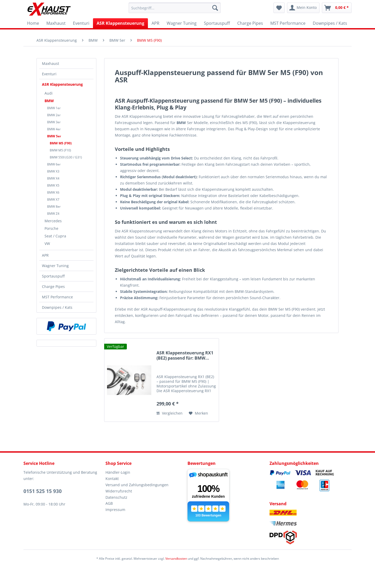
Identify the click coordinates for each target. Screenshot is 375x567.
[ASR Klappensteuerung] (120, 23)
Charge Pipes (53, 286)
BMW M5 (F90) (61, 143)
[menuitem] (175, 8)
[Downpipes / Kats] (330, 23)
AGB (109, 503)
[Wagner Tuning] (181, 23)
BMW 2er (54, 115)
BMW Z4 (53, 213)
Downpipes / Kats (57, 307)
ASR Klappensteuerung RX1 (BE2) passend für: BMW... (185, 355)
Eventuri (49, 73)
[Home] (33, 23)
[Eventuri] (81, 23)
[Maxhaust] (56, 23)
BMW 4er (54, 129)
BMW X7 (53, 199)
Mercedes (53, 220)
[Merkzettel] (279, 8)
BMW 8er (54, 206)
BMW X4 (53, 178)
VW (47, 243)
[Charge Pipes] (250, 23)
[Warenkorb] (337, 8)
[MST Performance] (288, 23)
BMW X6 (53, 192)
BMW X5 (53, 185)
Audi (49, 93)
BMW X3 (53, 171)
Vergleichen (170, 413)
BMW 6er (54, 164)
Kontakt (112, 478)
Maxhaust (50, 63)
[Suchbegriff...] (175, 8)
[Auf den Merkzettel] (198, 413)
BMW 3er (54, 122)
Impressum (115, 509)
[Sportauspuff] (217, 23)
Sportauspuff (53, 276)
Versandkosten (176, 558)
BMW (49, 100)
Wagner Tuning (55, 265)
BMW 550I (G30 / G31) (66, 157)
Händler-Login (117, 472)
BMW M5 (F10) (60, 150)
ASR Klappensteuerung (62, 84)
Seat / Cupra (55, 235)
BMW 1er (54, 108)
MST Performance (57, 296)
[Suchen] (215, 8)
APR (45, 255)
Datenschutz (116, 497)
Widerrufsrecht (118, 491)
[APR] (155, 23)
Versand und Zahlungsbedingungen (136, 484)
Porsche (51, 228)
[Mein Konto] (303, 8)
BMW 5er (54, 136)
